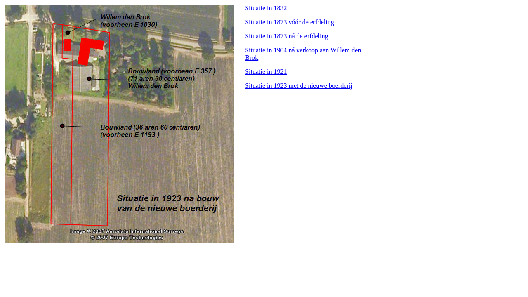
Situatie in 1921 (266, 71)
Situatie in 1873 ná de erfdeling (286, 36)
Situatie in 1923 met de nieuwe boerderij (298, 85)
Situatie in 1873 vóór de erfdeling (289, 22)
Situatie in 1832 (266, 8)
